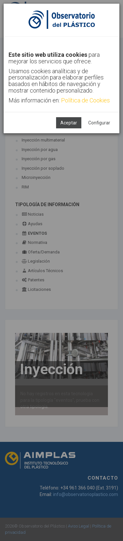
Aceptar (68, 122)
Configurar (99, 122)
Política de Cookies (85, 100)
